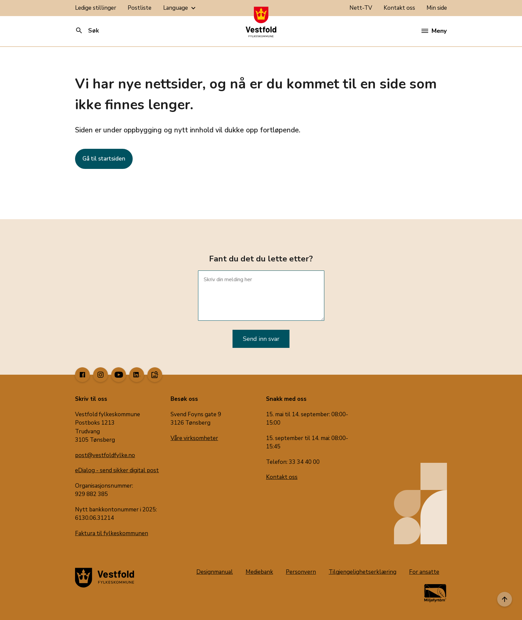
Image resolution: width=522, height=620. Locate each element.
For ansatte (424, 572)
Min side (437, 8)
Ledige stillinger (95, 8)
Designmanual (214, 572)
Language (180, 8)
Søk (87, 30)
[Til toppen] (504, 599)
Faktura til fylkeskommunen (111, 533)
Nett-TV (360, 8)
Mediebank (259, 572)
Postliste (139, 8)
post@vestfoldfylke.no (105, 455)
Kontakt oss (399, 8)
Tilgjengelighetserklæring (362, 572)
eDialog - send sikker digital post (117, 470)
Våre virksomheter (194, 438)
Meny (434, 31)
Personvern (301, 572)
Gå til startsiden (103, 159)
